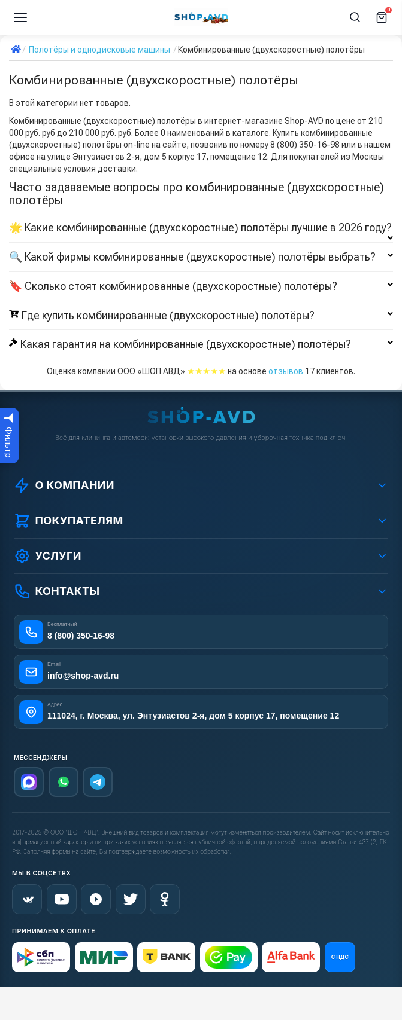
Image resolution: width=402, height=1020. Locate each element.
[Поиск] (355, 17)
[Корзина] (382, 17)
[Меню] (20, 17)
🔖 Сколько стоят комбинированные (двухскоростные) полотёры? (201, 286)
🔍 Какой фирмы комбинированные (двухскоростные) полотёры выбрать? (201, 257)
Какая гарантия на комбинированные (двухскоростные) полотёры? (201, 344)
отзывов (285, 371)
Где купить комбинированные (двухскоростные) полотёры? (201, 316)
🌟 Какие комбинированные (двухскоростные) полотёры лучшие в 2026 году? (201, 228)
